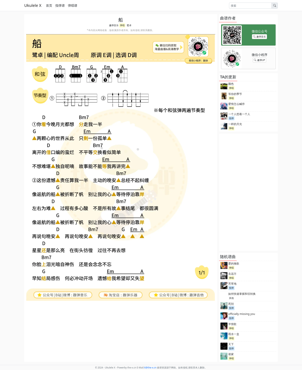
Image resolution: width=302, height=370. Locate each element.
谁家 (231, 354)
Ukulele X (32, 5)
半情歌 (232, 324)
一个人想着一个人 (239, 114)
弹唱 (122, 25)
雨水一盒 (233, 334)
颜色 (231, 84)
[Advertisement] (248, 192)
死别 (231, 304)
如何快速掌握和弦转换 (242, 294)
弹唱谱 (72, 5)
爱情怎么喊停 (236, 104)
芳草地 (232, 283)
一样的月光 (235, 124)
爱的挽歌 (233, 263)
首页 (49, 5)
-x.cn (150, 367)
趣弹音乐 (114, 25)
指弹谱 (60, 5)
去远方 (232, 273)
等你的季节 (235, 94)
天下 (231, 344)
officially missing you (241, 314)
